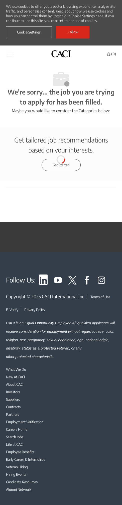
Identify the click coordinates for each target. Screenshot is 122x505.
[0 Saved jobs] (111, 53)
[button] (29, 32)
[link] (43, 281)
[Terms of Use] (99, 297)
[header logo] (61, 53)
